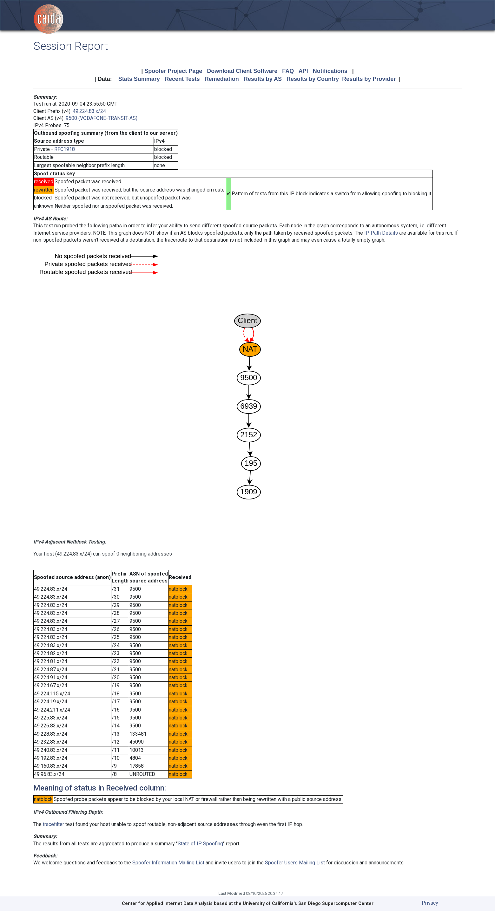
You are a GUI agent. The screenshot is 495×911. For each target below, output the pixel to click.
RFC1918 (64, 149)
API (303, 71)
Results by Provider (369, 79)
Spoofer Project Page (173, 71)
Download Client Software (242, 71)
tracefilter (53, 824)
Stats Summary (139, 79)
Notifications (330, 71)
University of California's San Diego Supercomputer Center (308, 903)
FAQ (288, 71)
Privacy (430, 903)
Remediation (222, 79)
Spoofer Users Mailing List (295, 863)
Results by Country (313, 79)
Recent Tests (182, 79)
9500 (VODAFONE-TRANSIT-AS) (101, 118)
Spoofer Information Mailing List (168, 863)
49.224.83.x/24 (89, 111)
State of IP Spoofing (200, 844)
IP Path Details (381, 233)
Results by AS (263, 79)
